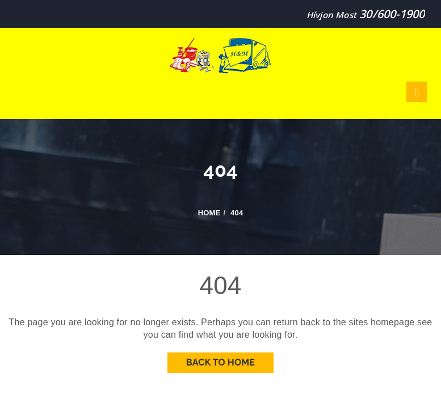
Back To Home (220, 362)
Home (209, 213)
